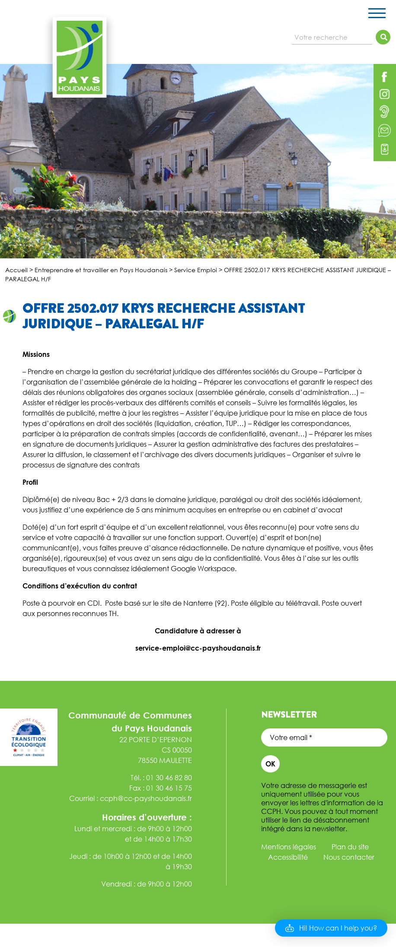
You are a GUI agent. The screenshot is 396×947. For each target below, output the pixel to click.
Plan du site (350, 846)
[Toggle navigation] (377, 14)
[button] (331, 928)
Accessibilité (288, 857)
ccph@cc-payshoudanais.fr (146, 798)
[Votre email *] (324, 737)
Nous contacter (348, 857)
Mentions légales (288, 846)
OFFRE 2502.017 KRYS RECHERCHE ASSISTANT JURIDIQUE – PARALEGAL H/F (163, 316)
